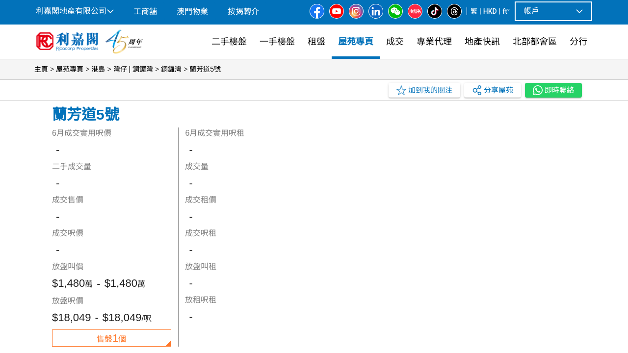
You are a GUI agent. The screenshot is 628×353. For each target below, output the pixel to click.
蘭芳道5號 (205, 69)
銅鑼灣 (171, 69)
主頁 (41, 69)
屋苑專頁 (69, 69)
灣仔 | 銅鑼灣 (133, 69)
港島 (98, 69)
